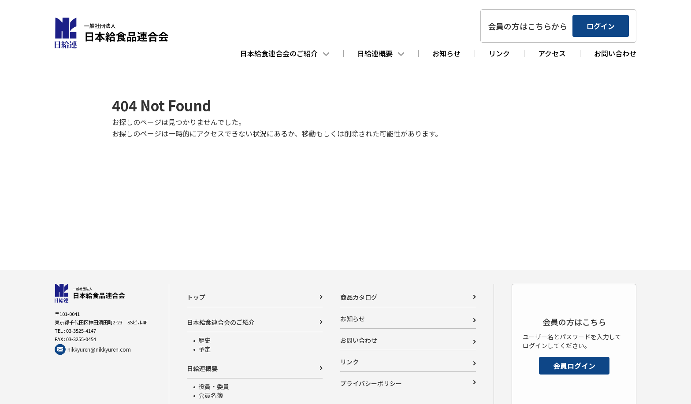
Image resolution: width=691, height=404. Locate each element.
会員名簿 (210, 395)
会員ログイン (574, 365)
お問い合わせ (615, 54)
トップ (196, 297)
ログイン (601, 27)
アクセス (552, 54)
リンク (499, 54)
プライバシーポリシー (371, 383)
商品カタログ (358, 297)
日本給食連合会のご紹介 (279, 54)
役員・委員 (213, 386)
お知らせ (446, 54)
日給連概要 (375, 54)
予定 (204, 349)
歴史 (204, 340)
